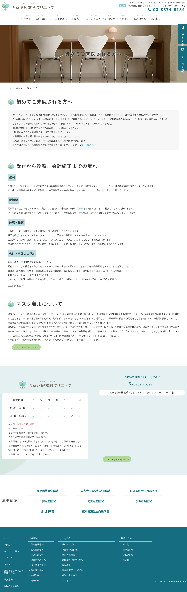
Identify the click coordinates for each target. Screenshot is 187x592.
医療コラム (140, 17)
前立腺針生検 (37, 570)
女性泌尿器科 (37, 549)
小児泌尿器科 (37, 555)
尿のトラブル (68, 544)
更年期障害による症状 (73, 570)
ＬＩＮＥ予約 (182, 58)
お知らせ (110, 17)
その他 (126, 544)
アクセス (124, 17)
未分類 (126, 560)
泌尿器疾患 (128, 549)
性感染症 (35, 575)
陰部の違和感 (68, 555)
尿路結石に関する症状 (73, 560)
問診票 (80, 208)
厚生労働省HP (29, 347)
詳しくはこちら (88, 145)
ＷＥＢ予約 (182, 34)
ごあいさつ (128, 555)
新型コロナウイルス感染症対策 (14, 572)
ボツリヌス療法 (38, 565)
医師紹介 (40, 17)
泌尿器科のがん (38, 560)
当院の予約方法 (11, 586)
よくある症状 (93, 17)
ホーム (27, 17)
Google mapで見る (119, 459)
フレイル (66, 580)
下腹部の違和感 (69, 549)
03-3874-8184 (140, 383)
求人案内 (155, 17)
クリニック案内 (58, 17)
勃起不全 (66, 565)
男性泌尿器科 (37, 544)
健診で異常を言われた (73, 575)
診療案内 (76, 17)
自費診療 (35, 580)
